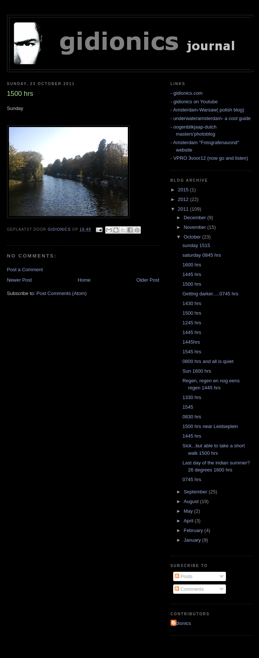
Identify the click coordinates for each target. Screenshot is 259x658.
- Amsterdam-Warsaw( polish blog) (208, 110)
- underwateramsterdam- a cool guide (211, 118)
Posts (183, 576)
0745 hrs (191, 479)
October (193, 237)
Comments (189, 589)
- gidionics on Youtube (194, 101)
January (193, 540)
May (189, 511)
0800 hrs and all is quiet (207, 361)
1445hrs (191, 342)
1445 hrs (191, 274)
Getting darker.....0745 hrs (210, 293)
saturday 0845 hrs (201, 255)
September (196, 492)
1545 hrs (191, 351)
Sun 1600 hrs (196, 371)
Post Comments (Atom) (61, 293)
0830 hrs (191, 416)
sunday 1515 (196, 245)
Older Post (147, 280)
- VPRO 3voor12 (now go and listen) (209, 158)
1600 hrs (191, 265)
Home (84, 280)
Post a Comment (25, 269)
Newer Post (19, 280)
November (195, 227)
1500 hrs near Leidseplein (210, 426)
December (195, 217)
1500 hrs (191, 284)
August (192, 501)
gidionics (181, 623)
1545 (187, 407)
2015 (184, 189)
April (189, 521)
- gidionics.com (187, 93)
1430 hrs (191, 303)
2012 (184, 199)
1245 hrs (191, 322)
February (194, 530)
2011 (184, 209)
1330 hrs (191, 397)
